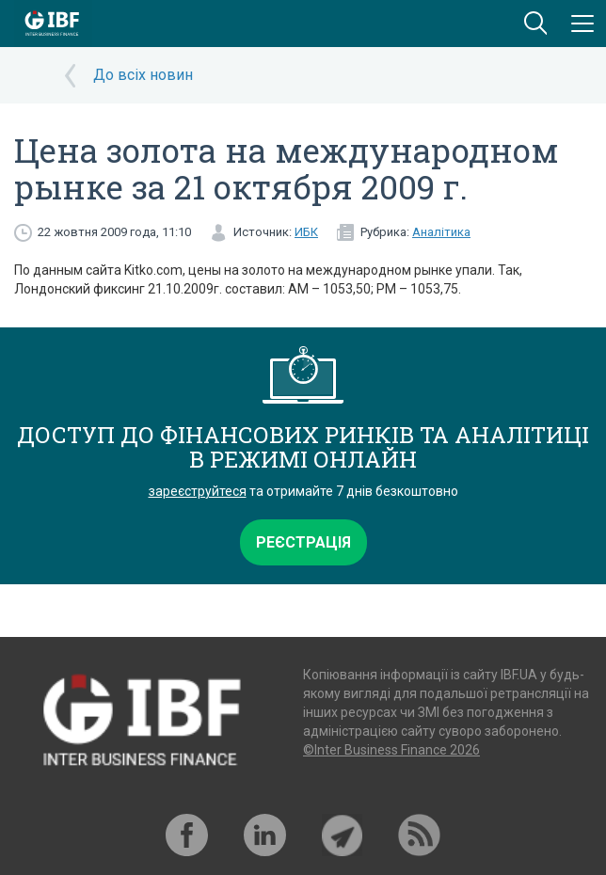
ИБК (306, 232)
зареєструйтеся (198, 491)
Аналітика (441, 232)
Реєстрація (303, 542)
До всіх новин (143, 75)
